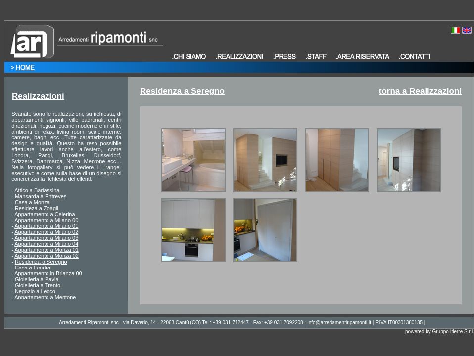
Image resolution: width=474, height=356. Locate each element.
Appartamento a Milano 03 (46, 238)
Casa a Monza (32, 202)
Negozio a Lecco (35, 291)
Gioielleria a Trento (37, 285)
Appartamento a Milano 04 (46, 244)
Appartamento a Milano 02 (46, 232)
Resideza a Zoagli (36, 208)
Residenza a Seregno (41, 262)
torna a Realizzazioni (420, 91)
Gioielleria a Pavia (37, 279)
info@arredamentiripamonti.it (340, 322)
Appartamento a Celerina (44, 214)
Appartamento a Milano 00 (46, 220)
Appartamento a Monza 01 (46, 250)
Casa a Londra (32, 267)
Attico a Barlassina (36, 190)
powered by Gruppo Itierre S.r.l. (439, 331)
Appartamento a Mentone (45, 297)
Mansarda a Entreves (41, 196)
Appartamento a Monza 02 (46, 256)
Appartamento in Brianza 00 (48, 273)
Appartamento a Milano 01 (46, 226)
